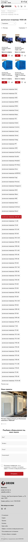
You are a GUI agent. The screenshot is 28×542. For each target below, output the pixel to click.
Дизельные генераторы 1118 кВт (10, 368)
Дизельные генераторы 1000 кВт (10, 242)
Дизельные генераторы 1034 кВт (10, 280)
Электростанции (11, 11)
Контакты (4, 523)
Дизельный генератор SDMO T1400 (6, 48)
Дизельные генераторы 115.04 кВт (11, 380)
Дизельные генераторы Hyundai (10, 156)
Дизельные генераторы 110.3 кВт (10, 334)
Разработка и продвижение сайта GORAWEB (12, 539)
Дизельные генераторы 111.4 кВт (10, 364)
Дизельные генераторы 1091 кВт (10, 322)
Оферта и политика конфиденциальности (12, 529)
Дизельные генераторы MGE (9, 198)
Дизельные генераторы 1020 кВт (10, 217)
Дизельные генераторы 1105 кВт (10, 347)
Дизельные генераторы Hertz (9, 89)
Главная (3, 11)
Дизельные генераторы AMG (9, 148)
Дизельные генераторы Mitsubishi (11, 161)
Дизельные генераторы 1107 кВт (10, 355)
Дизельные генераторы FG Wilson (11, 165)
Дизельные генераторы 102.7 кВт (10, 267)
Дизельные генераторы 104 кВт (10, 284)
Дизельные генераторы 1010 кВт (10, 254)
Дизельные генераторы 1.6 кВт (10, 221)
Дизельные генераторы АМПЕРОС (11, 173)
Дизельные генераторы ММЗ (9, 190)
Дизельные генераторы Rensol (10, 211)
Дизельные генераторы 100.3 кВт (11, 238)
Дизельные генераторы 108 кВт (10, 305)
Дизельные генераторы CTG (9, 93)
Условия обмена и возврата (9, 534)
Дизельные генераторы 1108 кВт (10, 359)
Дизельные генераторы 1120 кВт (10, 376)
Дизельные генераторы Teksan (10, 194)
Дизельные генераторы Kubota (10, 123)
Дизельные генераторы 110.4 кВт (10, 338)
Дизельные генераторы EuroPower (11, 152)
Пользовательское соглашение (10, 531)
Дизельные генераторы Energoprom (11, 186)
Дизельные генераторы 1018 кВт (10, 259)
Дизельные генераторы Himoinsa (10, 182)
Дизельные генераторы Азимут (10, 131)
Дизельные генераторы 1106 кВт (10, 351)
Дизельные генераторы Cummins (10, 127)
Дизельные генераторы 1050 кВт (10, 292)
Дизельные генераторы (7, 13)
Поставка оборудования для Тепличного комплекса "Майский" (13, 419)
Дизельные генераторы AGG (9, 97)
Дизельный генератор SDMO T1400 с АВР (19, 48)
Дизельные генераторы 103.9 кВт (11, 275)
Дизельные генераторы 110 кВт (10, 330)
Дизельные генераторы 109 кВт (10, 313)
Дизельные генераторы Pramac (10, 110)
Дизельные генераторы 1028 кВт (10, 271)
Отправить (14, 474)
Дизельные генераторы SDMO (10, 102)
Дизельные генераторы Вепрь (10, 114)
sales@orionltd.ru (6, 492)
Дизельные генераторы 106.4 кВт (11, 301)
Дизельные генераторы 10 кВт (10, 225)
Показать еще (4, 384)
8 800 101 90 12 (6, 490)
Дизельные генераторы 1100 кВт (10, 343)
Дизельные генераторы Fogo (9, 177)
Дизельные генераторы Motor (10, 203)
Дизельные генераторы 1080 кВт (10, 309)
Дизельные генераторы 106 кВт (10, 296)
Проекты (4, 520)
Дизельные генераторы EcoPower (11, 207)
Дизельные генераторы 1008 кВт (10, 246)
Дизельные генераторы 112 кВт (10, 372)
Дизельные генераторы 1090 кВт (10, 317)
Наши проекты (6, 389)
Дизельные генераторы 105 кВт (10, 288)
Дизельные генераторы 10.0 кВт (10, 229)
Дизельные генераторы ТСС (9, 119)
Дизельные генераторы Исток (10, 169)
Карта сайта (5, 526)
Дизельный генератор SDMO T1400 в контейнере (7, 74)
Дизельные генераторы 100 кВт (10, 233)
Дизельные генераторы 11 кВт (10, 326)
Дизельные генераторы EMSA (10, 106)
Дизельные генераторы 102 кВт (10, 263)
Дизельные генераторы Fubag (10, 140)
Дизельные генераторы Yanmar (10, 135)
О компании (5, 515)
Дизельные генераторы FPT (9, 144)
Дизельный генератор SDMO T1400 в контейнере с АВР (20, 74)
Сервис (4, 518)
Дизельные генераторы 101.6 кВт (10, 250)
